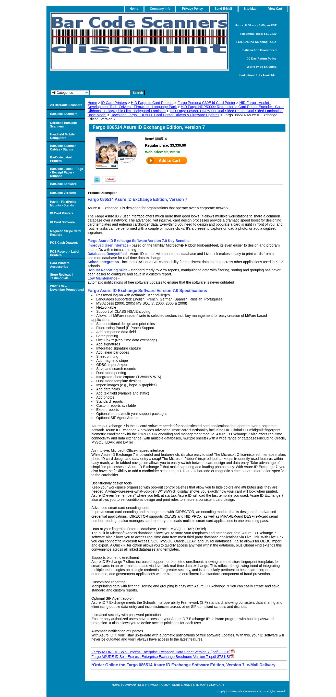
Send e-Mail (181, 684)
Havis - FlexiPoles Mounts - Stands (63, 203)
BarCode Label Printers (61, 159)
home (134, 8)
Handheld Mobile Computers (62, 136)
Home (92, 103)
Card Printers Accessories (59, 265)
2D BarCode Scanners (66, 105)
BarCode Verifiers (63, 193)
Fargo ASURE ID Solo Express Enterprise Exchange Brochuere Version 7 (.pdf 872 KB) (160, 657)
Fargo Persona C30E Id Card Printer (206, 103)
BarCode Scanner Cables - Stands (63, 147)
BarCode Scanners (63, 114)
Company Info (160, 8)
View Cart (216, 684)
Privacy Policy (192, 8)
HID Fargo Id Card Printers (152, 103)
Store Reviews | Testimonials (61, 276)
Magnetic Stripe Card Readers (65, 233)
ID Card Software (62, 222)
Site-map (199, 684)
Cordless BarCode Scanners (63, 124)
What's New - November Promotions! (67, 288)
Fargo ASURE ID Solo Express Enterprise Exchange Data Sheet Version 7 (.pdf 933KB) (161, 652)
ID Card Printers (114, 103)
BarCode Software (63, 184)
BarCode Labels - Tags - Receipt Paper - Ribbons (66, 172)
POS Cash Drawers (64, 243)
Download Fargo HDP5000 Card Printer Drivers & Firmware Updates (165, 115)
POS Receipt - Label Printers (64, 253)
